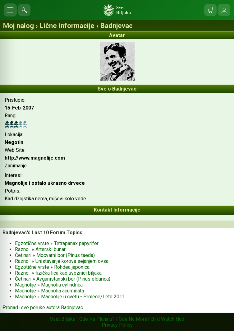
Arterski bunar (50, 249)
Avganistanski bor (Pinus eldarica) (73, 279)
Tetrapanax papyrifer (76, 243)
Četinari (23, 255)
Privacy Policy (117, 325)
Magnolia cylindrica (62, 285)
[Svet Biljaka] (117, 10)
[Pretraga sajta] (24, 10)
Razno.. (22, 249)
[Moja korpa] (210, 10)
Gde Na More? (134, 319)
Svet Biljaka (62, 319)
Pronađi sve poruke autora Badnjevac (42, 307)
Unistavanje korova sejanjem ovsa (71, 261)
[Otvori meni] (10, 9)
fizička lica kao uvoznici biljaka (68, 273)
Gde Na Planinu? (97, 319)
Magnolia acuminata (62, 291)
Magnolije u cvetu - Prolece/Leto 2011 (83, 297)
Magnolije (25, 285)
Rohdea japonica (71, 267)
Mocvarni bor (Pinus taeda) (65, 255)
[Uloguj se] (224, 10)
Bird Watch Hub (167, 319)
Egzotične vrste (32, 243)
